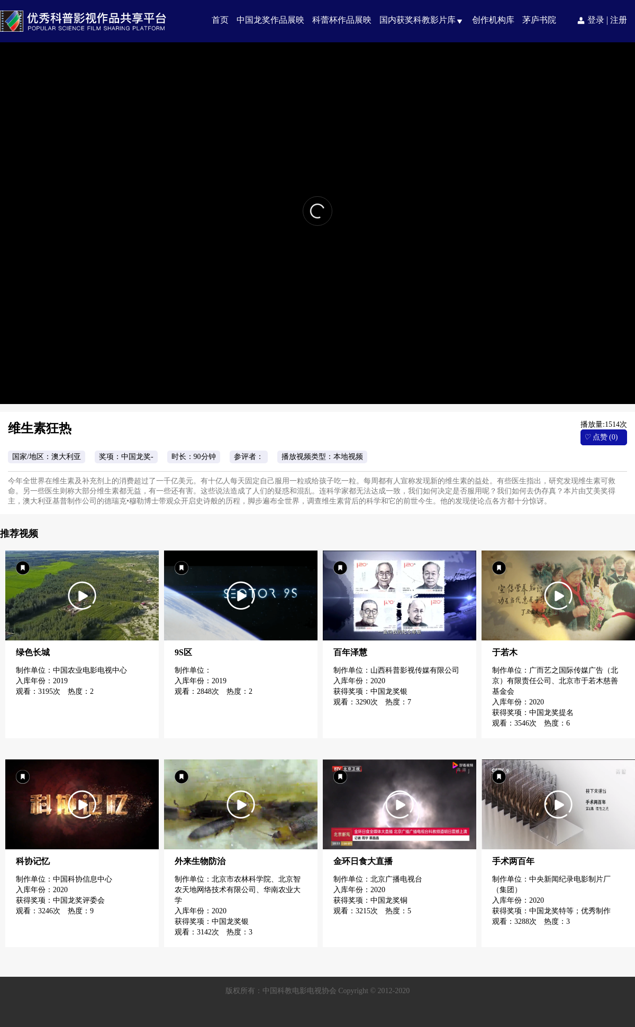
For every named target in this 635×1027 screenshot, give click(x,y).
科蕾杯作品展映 (341, 19)
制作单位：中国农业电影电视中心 (71, 670)
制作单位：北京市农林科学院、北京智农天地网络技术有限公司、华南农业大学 (238, 889)
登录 (595, 19)
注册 (618, 19)
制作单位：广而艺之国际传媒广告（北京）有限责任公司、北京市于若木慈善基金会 (555, 680)
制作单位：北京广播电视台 (377, 879)
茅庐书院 (539, 19)
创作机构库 (493, 19)
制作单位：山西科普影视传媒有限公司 (396, 670)
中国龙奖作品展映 (270, 19)
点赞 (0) (601, 437)
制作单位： (194, 670)
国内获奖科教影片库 (417, 19)
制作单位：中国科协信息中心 (64, 879)
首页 (220, 19)
